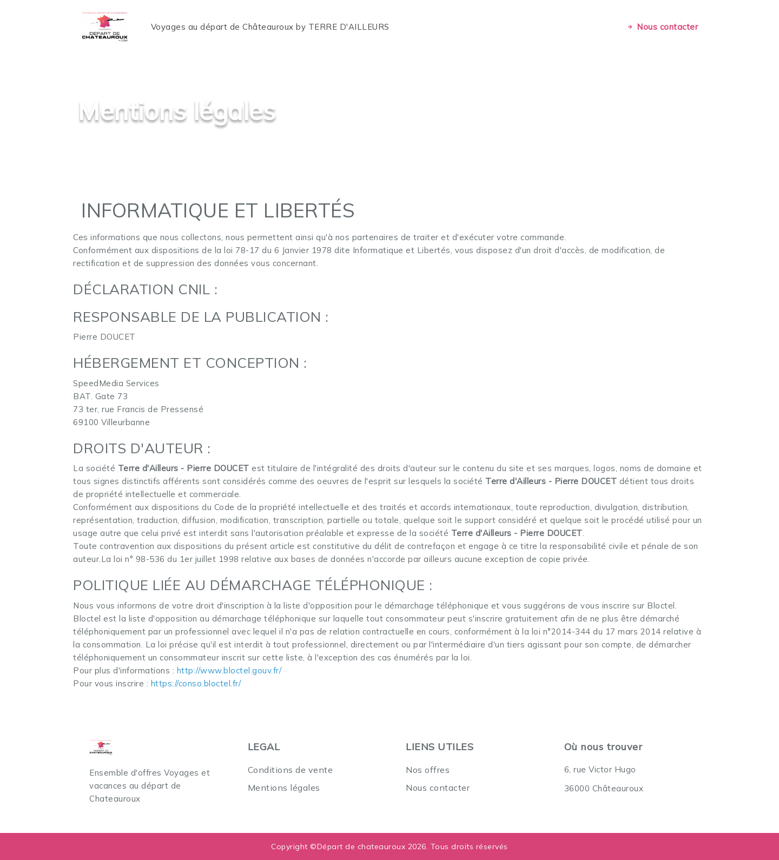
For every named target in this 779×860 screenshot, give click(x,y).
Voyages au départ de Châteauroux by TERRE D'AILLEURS (270, 27)
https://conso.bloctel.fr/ (196, 683)
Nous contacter (662, 27)
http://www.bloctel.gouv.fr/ (229, 670)
